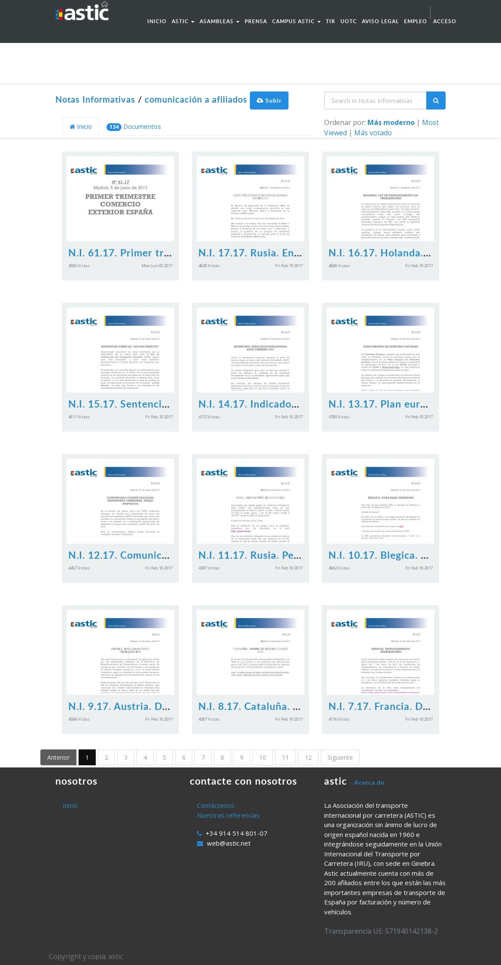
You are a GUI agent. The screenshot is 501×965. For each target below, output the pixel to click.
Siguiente (340, 757)
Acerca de (369, 782)
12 (308, 757)
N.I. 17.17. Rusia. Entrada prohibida (283, 252)
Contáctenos (215, 805)
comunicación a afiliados (196, 99)
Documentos (133, 126)
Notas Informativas (95, 99)
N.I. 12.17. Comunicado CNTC (139, 555)
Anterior (58, 757)
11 (285, 757)
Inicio (81, 126)
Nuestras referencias (228, 815)
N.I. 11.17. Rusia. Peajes (255, 555)
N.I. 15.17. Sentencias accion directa (155, 404)
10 (262, 757)
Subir (269, 100)
